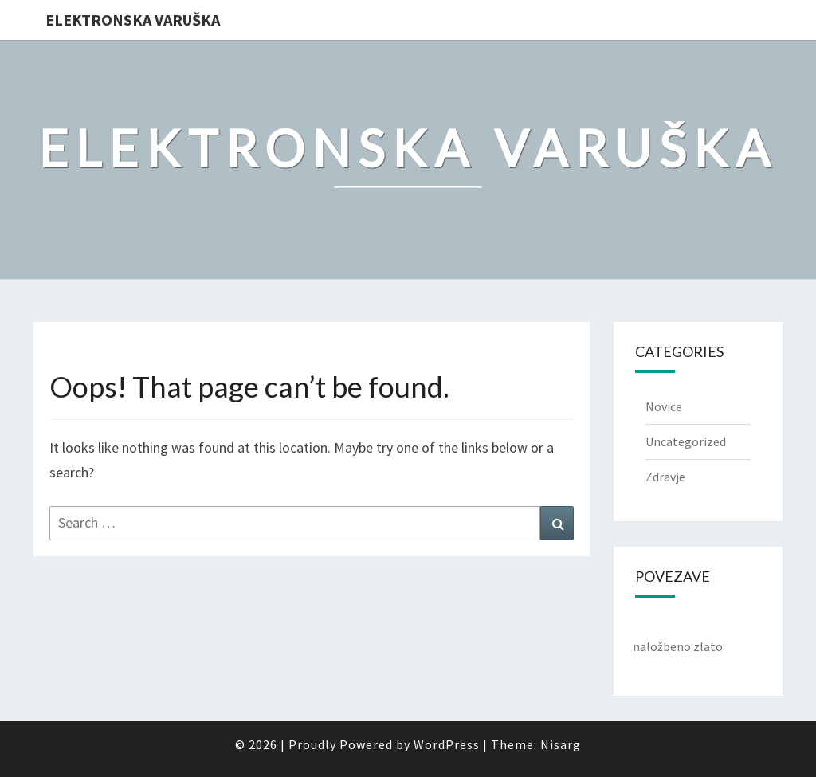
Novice (663, 406)
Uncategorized (685, 441)
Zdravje (665, 477)
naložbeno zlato (678, 646)
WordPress (447, 744)
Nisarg (560, 744)
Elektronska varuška (132, 19)
